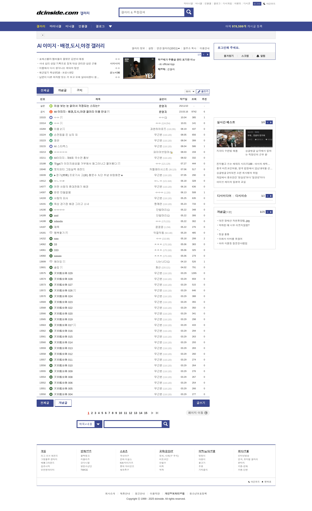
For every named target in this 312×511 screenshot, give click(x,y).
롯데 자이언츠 (127, 466)
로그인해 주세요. (229, 47)
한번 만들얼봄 (60, 192)
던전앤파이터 (48, 470)
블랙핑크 (85, 456)
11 (125, 413)
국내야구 (124, 456)
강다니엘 (85, 463)
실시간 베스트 (226, 122)
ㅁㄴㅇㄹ (57, 180)
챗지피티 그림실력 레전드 (67, 169)
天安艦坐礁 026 (60, 290)
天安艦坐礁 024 (60, 296)
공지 (80, 90)
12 (130, 413)
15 (145, 413)
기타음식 (203, 470)
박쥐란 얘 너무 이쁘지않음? (234, 225)
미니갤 (198, 3)
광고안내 (140, 493)
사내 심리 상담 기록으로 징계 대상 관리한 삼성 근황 (68, 63)
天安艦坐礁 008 (60, 377)
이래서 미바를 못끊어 (231, 238)
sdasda (56, 221)
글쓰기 (204, 91)
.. (219, 229)
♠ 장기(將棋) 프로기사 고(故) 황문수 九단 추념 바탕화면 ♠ (86, 175)
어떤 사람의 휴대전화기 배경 (68, 186)
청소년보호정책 (198, 493)
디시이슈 (241, 196)
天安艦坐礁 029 (60, 273)
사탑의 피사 (58, 198)
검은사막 (45, 466)
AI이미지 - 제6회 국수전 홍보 (69, 157)
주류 (201, 466)
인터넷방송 (243, 456)
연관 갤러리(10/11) (168, 48)
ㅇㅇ (54, 117)
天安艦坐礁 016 (60, 330)
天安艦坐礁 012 (60, 353)
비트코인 (163, 459)
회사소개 (110, 493)
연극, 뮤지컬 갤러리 (248, 459)
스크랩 (245, 56)
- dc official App (166, 64)
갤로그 (217, 3)
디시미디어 (224, 196)
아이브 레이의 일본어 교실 (231, 182)
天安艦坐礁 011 (60, 359)
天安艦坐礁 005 (60, 388)
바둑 (161, 466)
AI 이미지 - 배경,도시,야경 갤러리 (71, 45)
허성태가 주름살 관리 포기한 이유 (176, 59)
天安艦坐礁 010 (60, 365)
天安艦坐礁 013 (60, 348)
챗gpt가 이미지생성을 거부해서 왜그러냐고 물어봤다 (83, 163)
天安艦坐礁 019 (60, 319)
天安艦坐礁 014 (60, 342)
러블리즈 (85, 459)
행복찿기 (57, 232)
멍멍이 (202, 456)
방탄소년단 (86, 466)
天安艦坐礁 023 (60, 302)
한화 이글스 (126, 459)
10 (120, 413)
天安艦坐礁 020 (60, 313)
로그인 (257, 3)
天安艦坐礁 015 (60, 336)
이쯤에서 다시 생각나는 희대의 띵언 (59, 68)
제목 (54, 227)
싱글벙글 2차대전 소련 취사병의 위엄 (237, 173)
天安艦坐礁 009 (60, 371)
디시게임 (227, 3)
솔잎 (54, 267)
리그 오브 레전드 (49, 456)
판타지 (241, 463)
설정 (150, 48)
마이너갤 (188, 3)
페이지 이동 (198, 412)
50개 (190, 91)
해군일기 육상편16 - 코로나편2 (56, 72)
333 (53, 250)
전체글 (45, 90)
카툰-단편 (243, 470)
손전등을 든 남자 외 (63, 134)
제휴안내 (125, 493)
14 (140, 413)
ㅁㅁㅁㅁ (57, 209)
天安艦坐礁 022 (60, 307)
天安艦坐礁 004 (60, 394)
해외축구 (124, 470)
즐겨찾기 (229, 56)
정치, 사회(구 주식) (169, 456)
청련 (54, 140)
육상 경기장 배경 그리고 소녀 (69, 204)
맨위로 (266, 482)
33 (53, 244)
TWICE (84, 470)
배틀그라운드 (48, 463)
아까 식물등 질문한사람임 (233, 243)
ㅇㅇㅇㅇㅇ (58, 152)
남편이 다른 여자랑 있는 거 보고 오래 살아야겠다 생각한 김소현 (70, 77)
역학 (161, 470)
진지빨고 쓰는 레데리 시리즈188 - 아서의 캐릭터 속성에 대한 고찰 (245, 164)
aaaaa (55, 255)
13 (135, 413)
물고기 (202, 463)
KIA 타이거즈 (126, 463)
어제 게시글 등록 (244, 26)
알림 (260, 56)
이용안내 (205, 48)
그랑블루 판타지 (49, 459)
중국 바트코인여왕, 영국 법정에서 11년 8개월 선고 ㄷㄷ (245, 168)
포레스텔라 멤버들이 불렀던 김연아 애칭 (61, 59)
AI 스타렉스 (58, 146)
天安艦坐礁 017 (60, 325)
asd (53, 215)
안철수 (162, 463)
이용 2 (55, 129)
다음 (152, 413)
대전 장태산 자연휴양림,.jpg (234, 220)
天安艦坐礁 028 (60, 279)
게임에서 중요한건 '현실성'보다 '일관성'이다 (241, 177)
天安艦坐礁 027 (60, 284)
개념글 (62, 90)
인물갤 (207, 3)
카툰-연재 (243, 466)
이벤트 (237, 3)
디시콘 (247, 3)
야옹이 (202, 459)
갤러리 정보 (138, 48)
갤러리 (41, 26)
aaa (53, 238)
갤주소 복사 (189, 48)
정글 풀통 (224, 234)
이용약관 (155, 493)
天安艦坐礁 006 (60, 382)
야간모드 (269, 3)
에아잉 (55, 261)
